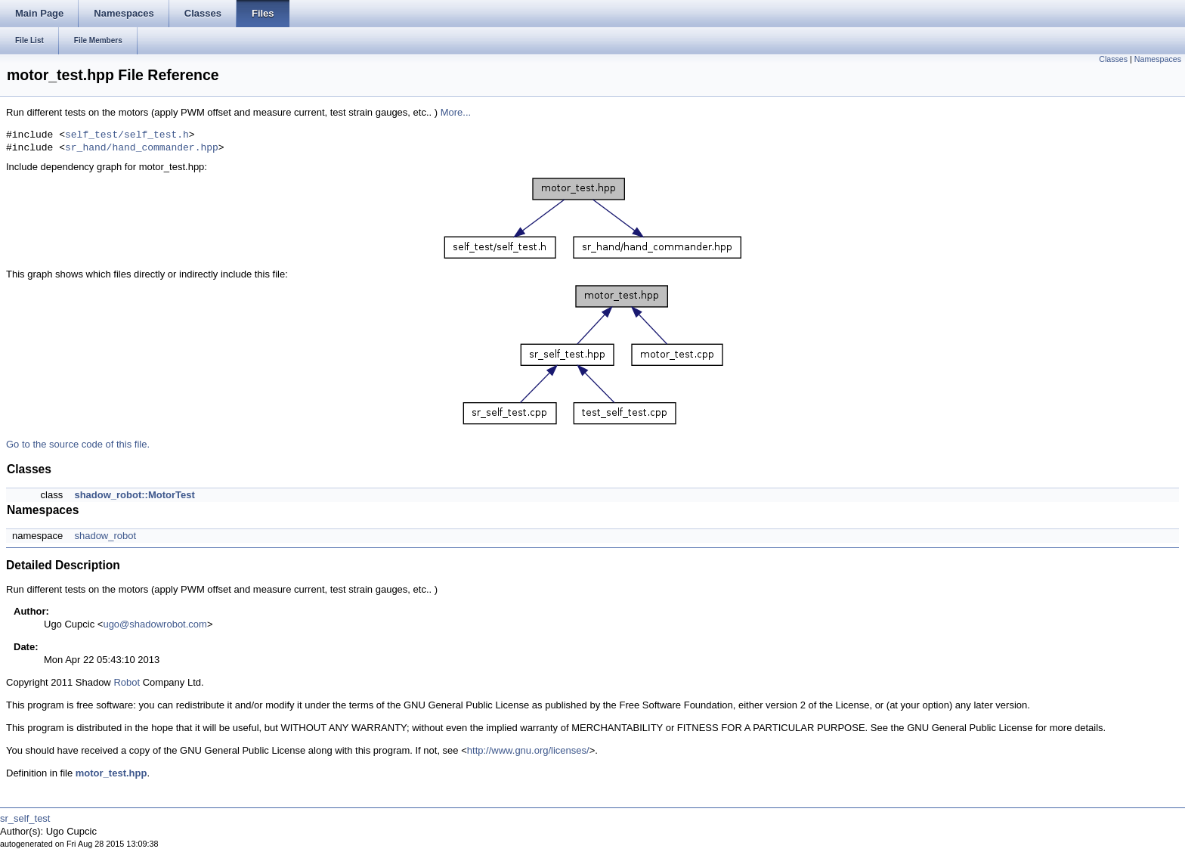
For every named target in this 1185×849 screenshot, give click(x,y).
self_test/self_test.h (127, 135)
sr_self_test (25, 818)
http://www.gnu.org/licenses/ (528, 750)
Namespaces (1157, 59)
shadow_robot (105, 535)
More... (456, 112)
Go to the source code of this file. (78, 444)
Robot (126, 682)
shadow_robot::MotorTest (134, 494)
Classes (1113, 59)
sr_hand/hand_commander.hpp (141, 148)
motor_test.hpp (111, 773)
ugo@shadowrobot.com (155, 624)
